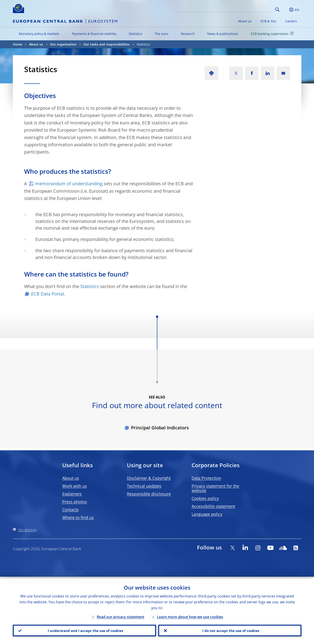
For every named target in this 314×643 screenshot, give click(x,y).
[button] (285, 10)
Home (17, 44)
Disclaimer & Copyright (149, 478)
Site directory (27, 530)
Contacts (70, 509)
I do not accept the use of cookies (229, 629)
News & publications (222, 34)
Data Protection (206, 478)
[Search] (251, 9)
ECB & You (268, 21)
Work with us (74, 486)
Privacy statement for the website (215, 488)
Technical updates (144, 486)
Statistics (135, 34)
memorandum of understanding (69, 184)
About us (245, 21)
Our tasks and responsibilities (106, 44)
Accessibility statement (213, 506)
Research (188, 34)
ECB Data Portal (47, 294)
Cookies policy (205, 498)
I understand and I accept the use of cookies (84, 629)
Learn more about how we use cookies (190, 615)
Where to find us (78, 517)
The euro (161, 34)
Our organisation (63, 44)
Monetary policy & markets (39, 34)
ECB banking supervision (273, 33)
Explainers (72, 494)
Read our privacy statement (120, 615)
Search (277, 10)
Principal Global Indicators (160, 428)
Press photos (74, 501)
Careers (291, 21)
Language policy (207, 514)
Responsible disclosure (149, 494)
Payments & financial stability (94, 34)
